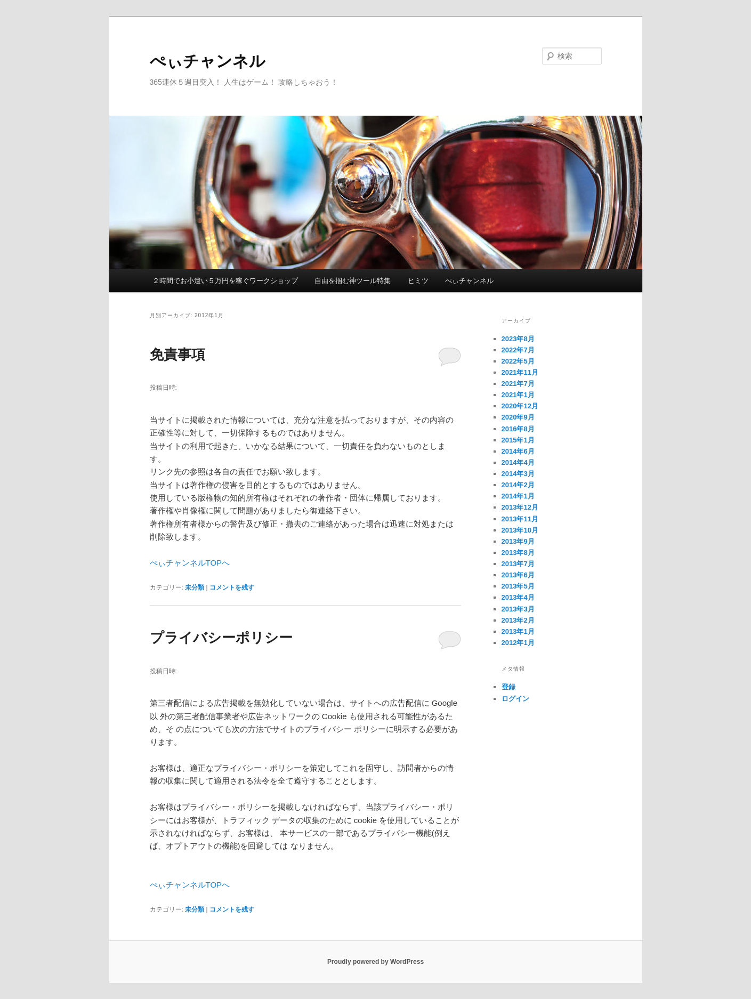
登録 (508, 687)
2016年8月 (518, 429)
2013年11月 (520, 519)
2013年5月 (518, 586)
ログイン (515, 699)
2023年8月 (518, 339)
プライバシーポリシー (221, 638)
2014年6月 (518, 451)
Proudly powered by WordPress (375, 961)
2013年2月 (518, 620)
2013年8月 (518, 553)
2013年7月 (518, 564)
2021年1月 (518, 395)
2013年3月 (518, 609)
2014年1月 (518, 496)
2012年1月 (518, 643)
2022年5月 (518, 361)
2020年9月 (518, 417)
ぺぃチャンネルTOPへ (190, 562)
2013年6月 (518, 575)
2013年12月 (520, 507)
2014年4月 (518, 462)
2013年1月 (518, 631)
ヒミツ (418, 281)
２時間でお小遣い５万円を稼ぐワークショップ (225, 281)
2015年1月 (518, 440)
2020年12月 (520, 406)
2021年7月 (518, 384)
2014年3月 (518, 474)
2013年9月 (518, 541)
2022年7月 (518, 350)
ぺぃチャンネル (207, 61)
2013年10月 (520, 530)
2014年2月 (518, 485)
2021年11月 (520, 372)
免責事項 (177, 354)
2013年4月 (518, 597)
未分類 (194, 587)
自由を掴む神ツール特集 (352, 281)
